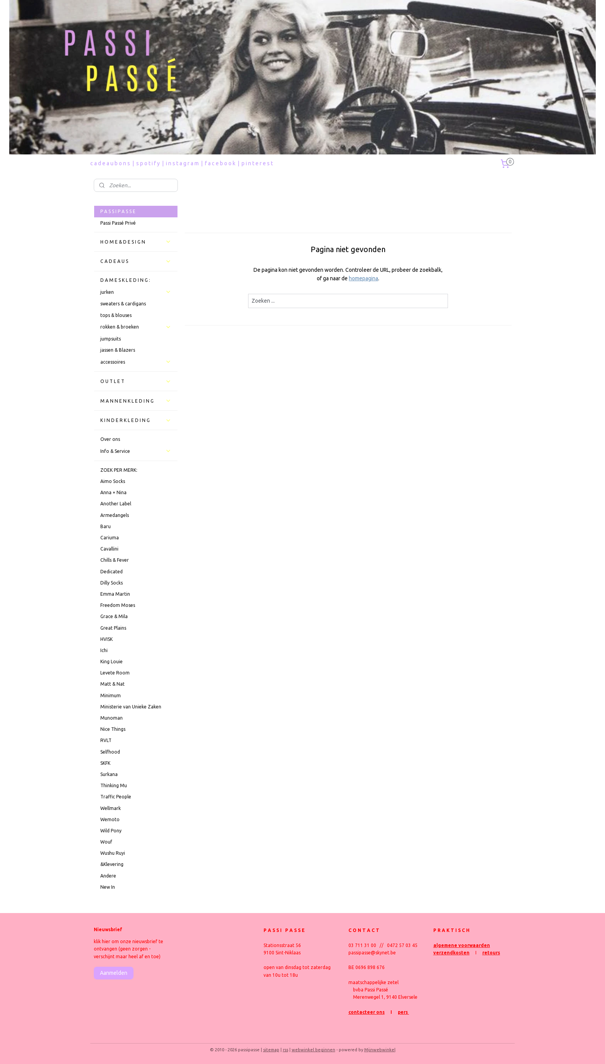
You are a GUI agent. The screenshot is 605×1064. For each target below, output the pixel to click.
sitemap (271, 1049)
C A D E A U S (135, 261)
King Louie (111, 661)
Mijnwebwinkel (379, 1049)
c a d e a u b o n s (110, 163)
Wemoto (110, 819)
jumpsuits (110, 338)
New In (107, 886)
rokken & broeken (135, 327)
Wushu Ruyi (112, 853)
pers (403, 1012)
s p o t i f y (148, 163)
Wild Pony (111, 830)
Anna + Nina (113, 492)
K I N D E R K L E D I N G (135, 420)
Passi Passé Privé (118, 222)
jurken (135, 292)
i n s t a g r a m (182, 163)
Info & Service (135, 451)
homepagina (363, 278)
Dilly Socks (111, 582)
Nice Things (112, 729)
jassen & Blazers (117, 349)
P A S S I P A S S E (117, 211)
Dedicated (111, 571)
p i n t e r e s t (257, 163)
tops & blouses (116, 315)
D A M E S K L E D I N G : (125, 280)
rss (285, 1049)
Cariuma (109, 537)
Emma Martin (115, 593)
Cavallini (109, 548)
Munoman (111, 717)
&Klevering (111, 864)
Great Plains (113, 627)
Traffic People (115, 796)
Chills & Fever (114, 559)
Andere (108, 875)
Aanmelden (113, 973)
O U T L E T (135, 381)
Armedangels (114, 515)
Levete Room (115, 672)
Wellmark (110, 808)
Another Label (115, 503)
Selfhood (110, 751)
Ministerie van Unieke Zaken (130, 706)
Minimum (110, 695)
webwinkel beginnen (313, 1049)
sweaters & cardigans (123, 303)
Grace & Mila (114, 616)
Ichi (104, 650)
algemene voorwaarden (461, 945)
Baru (105, 526)
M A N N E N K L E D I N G (135, 401)
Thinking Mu (113, 785)
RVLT (106, 740)
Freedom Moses (117, 605)
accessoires (135, 362)
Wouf (106, 841)
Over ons (110, 439)
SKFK (105, 763)
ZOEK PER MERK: (118, 470)
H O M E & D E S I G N (135, 242)
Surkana (109, 774)
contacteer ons (366, 1012)
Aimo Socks (112, 481)
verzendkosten (451, 952)
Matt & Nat (112, 683)
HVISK (106, 639)
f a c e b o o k (220, 163)
